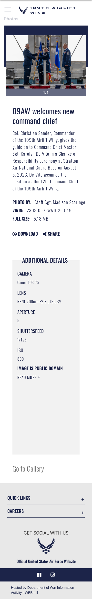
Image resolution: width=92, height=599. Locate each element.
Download (25, 234)
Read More (27, 377)
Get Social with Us (46, 533)
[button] (8, 10)
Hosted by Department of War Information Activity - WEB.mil (42, 590)
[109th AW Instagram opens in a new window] (52, 575)
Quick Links (18, 497)
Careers (15, 510)
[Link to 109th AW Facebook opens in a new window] (39, 575)
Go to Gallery (28, 468)
